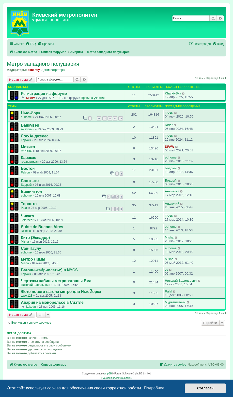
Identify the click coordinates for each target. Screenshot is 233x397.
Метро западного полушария (43, 64)
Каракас (28, 158)
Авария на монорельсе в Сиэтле (52, 302)
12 (110, 118)
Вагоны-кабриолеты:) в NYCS (49, 270)
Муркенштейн (175, 302)
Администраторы (53, 70)
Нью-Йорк (30, 113)
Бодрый (171, 168)
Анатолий (27, 129)
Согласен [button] (205, 388)
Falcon (25, 172)
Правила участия (93, 98)
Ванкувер (30, 125)
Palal (24, 208)
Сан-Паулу (31, 248)
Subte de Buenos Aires (42, 227)
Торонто (29, 204)
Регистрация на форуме (44, 94)
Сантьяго (30, 181)
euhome (26, 117)
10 (99, 118)
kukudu (31, 306)
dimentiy (34, 70)
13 (115, 118)
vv (166, 270)
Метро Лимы (33, 259)
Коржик (26, 140)
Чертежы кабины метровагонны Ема (56, 281)
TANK (169, 113)
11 (104, 118)
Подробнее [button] (154, 388)
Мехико (28, 147)
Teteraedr (27, 220)
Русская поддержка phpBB (116, 378)
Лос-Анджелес (34, 136)
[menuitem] (31, 44)
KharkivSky (173, 93)
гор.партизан (30, 161)
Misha (25, 241)
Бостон (28, 168)
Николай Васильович (35, 285)
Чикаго (27, 216)
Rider (169, 125)
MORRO (26, 151)
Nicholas (26, 231)
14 (120, 118)
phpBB (108, 373)
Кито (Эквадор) (35, 238)
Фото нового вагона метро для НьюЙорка (61, 292)
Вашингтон (31, 191)
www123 (26, 295)
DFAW (30, 98)
